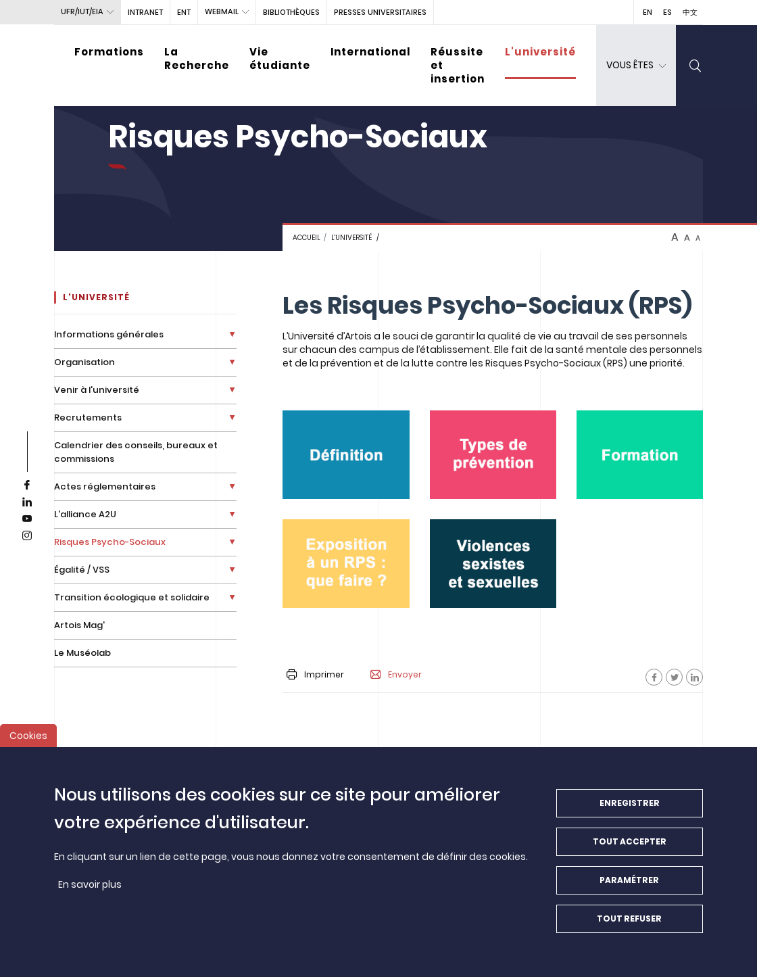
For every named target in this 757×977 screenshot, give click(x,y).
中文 (690, 12)
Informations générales (109, 334)
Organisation (84, 362)
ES (667, 12)
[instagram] (27, 536)
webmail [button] (222, 11)
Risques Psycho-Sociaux (110, 541)
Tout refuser (629, 922)
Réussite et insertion (458, 65)
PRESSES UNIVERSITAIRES (380, 12)
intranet (145, 12)
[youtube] (27, 519)
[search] (695, 65)
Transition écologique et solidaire (132, 597)
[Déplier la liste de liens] (232, 334)
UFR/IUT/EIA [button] (82, 11)
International (370, 52)
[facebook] (27, 485)
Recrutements (88, 417)
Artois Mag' (79, 625)
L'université (540, 52)
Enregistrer (630, 806)
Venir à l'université (96, 389)
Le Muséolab (82, 652)
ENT (184, 12)
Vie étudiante (279, 58)
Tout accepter (629, 845)
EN (647, 12)
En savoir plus (90, 888)
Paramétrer (629, 883)
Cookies (28, 739)
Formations (109, 52)
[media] (346, 454)
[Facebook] (653, 677)
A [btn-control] (675, 237)
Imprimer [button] (315, 674)
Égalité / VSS (81, 569)
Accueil (306, 238)
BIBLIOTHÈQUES (291, 12)
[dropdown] (636, 65)
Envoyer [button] (396, 674)
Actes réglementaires (104, 486)
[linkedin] (27, 502)
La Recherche (196, 58)
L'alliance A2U (85, 514)
